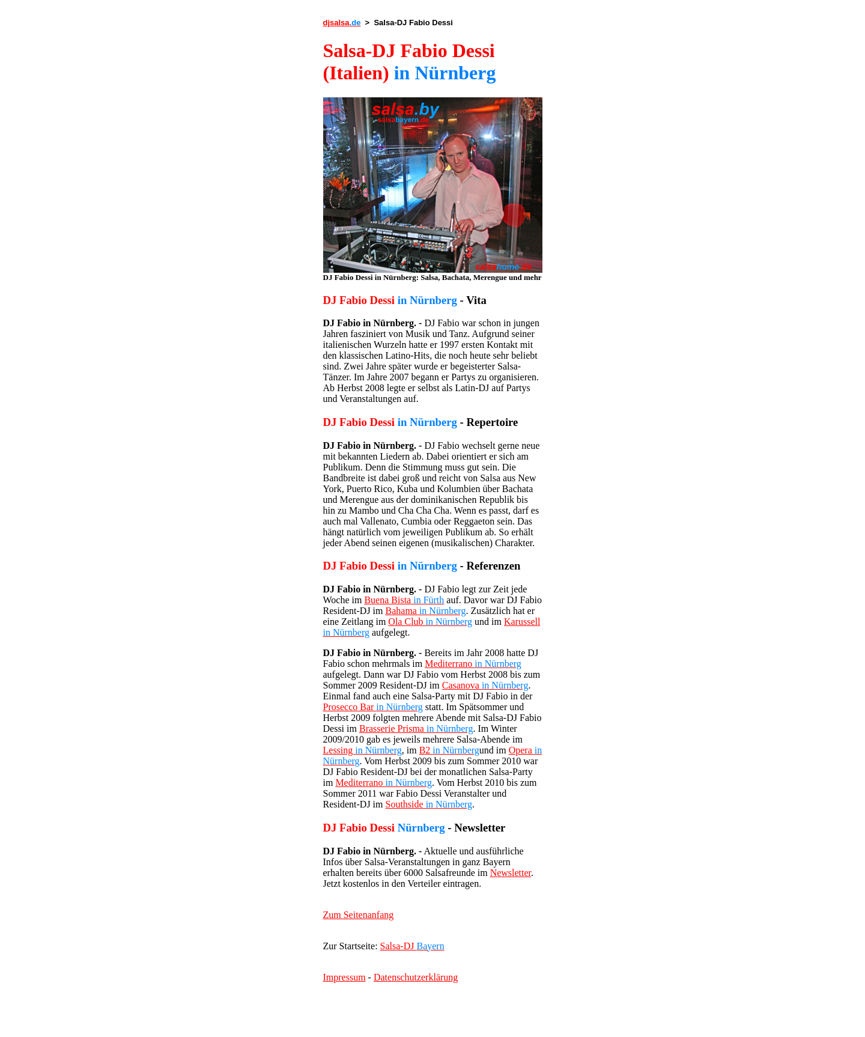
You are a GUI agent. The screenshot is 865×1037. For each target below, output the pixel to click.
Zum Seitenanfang (358, 915)
